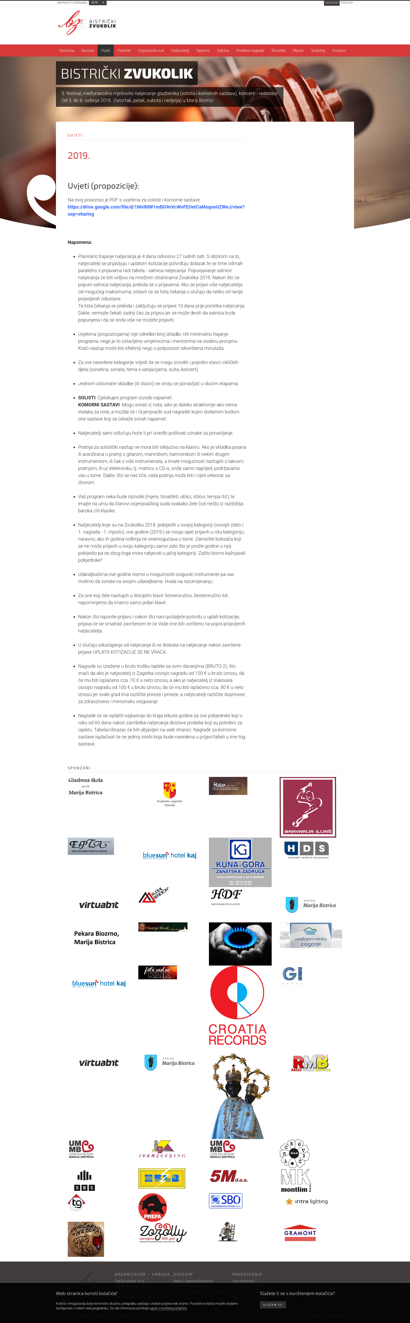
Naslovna (66, 50)
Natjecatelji (180, 50)
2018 (94, 2)
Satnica (223, 50)
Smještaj (318, 50)
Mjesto (298, 50)
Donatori (339, 50)
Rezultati (279, 50)
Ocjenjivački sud (151, 50)
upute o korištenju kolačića (168, 1308)
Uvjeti (105, 50)
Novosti (88, 50)
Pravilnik (124, 50)
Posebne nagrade (250, 50)
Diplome (203, 50)
